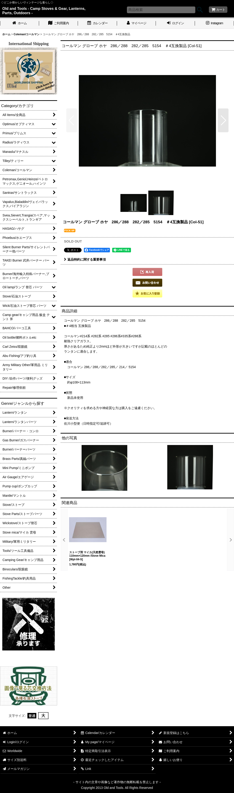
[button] (71, 120)
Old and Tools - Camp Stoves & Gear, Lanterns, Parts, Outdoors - (43, 10)
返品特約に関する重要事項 (85, 259)
